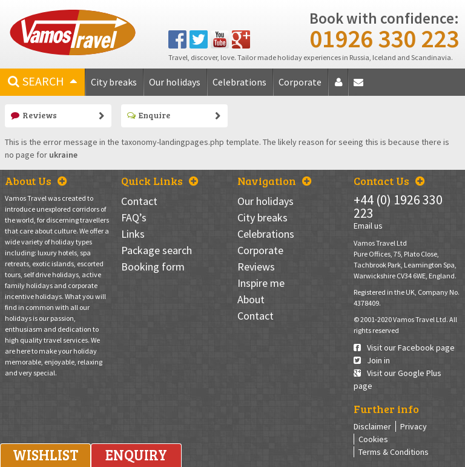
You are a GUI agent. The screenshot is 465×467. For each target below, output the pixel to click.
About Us (36, 180)
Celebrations (239, 82)
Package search (156, 250)
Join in (372, 360)
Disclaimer (372, 426)
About (341, 86)
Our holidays (174, 82)
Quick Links (159, 180)
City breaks (114, 82)
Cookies (373, 439)
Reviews (34, 115)
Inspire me (261, 283)
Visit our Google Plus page (397, 379)
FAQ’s (134, 217)
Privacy (413, 426)
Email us (368, 225)
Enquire (148, 115)
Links (133, 234)
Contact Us (389, 180)
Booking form (153, 267)
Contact (361, 86)
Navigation (274, 180)
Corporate (300, 82)
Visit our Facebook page (404, 347)
